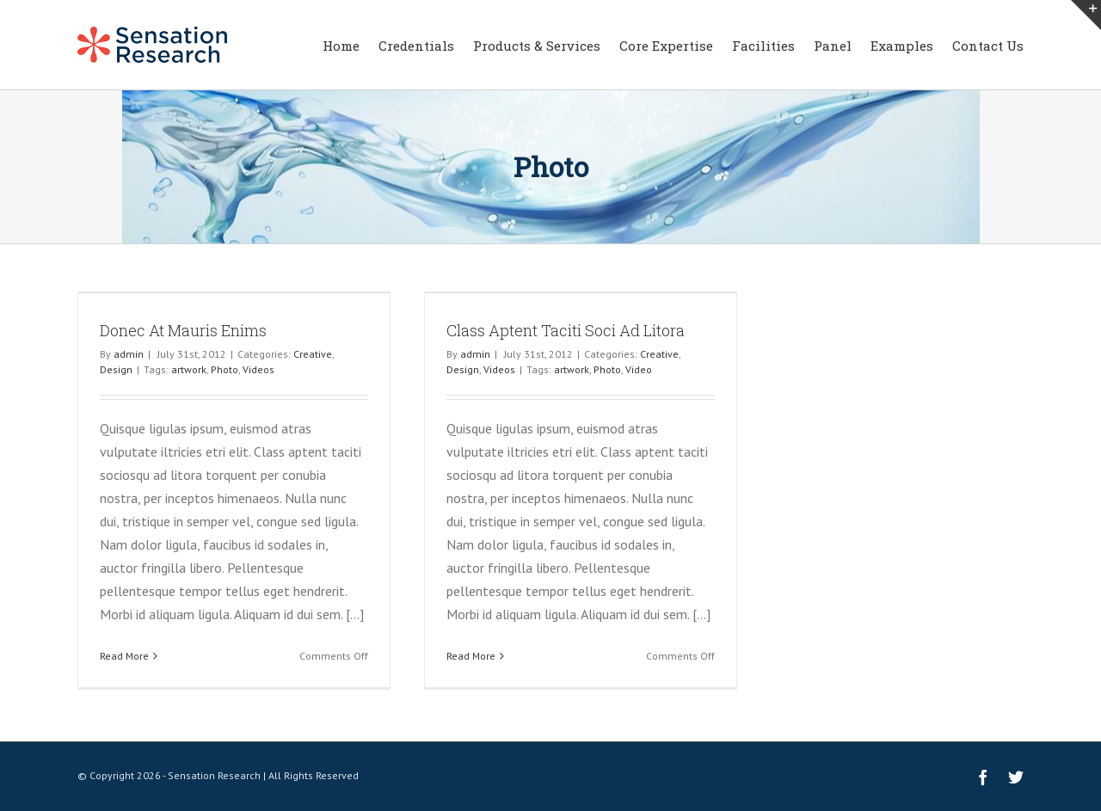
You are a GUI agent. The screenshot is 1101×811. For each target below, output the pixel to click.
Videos (258, 369)
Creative (312, 353)
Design (116, 369)
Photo (224, 369)
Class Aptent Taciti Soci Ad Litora (565, 330)
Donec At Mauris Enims (183, 330)
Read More (124, 655)
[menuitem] (350, 44)
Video (638, 369)
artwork (188, 369)
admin (129, 353)
